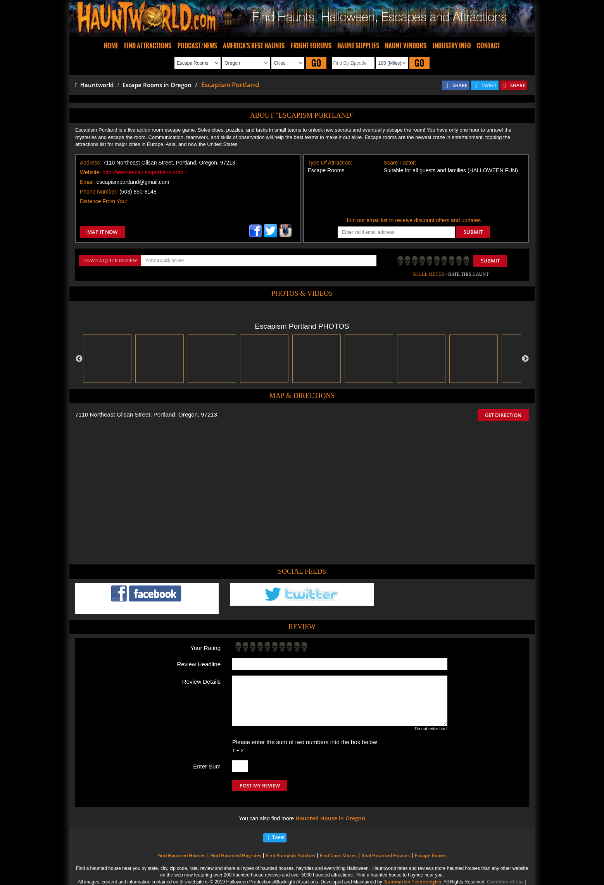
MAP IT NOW (102, 231)
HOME (111, 45)
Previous (79, 359)
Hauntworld (94, 85)
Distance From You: (103, 201)
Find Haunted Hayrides (236, 855)
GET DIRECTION (503, 415)
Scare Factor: (400, 163)
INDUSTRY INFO (452, 45)
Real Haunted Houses (385, 855)
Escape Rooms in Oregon (157, 85)
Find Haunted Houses (181, 855)
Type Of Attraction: (330, 163)
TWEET (489, 85)
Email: (87, 182)
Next (525, 359)
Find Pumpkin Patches (290, 855)
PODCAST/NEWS (197, 45)
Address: (90, 163)
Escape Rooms (431, 855)
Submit (490, 260)
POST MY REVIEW (260, 785)
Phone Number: (99, 192)
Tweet (278, 837)
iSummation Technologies (412, 881)
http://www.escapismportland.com (144, 172)
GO (316, 63)
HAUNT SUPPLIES (358, 45)
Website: (90, 172)
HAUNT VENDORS (405, 45)
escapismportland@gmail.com (133, 182)
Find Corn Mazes (338, 855)
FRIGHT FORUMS (311, 45)
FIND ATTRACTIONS (147, 45)
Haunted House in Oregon (330, 818)
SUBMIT (473, 231)
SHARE (460, 85)
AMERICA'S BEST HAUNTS (254, 45)
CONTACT (488, 45)
